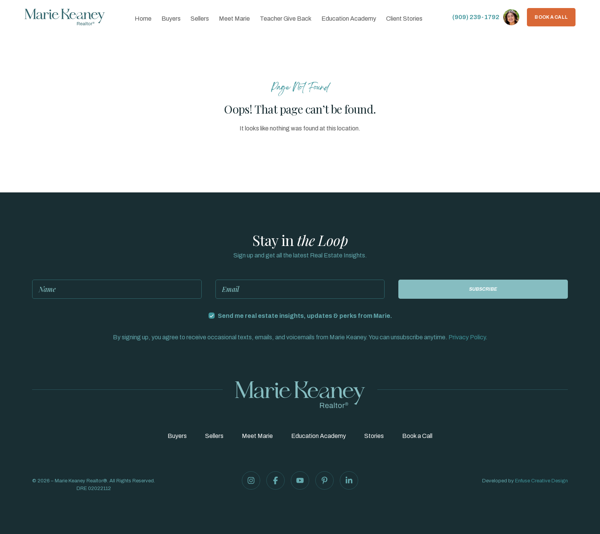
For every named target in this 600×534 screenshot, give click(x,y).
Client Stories (404, 18)
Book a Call (551, 17)
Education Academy (348, 18)
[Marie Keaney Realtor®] (64, 17)
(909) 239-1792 (475, 17)
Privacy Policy (467, 337)
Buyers (171, 18)
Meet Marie (234, 18)
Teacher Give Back (285, 18)
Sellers (200, 18)
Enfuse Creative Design (541, 481)
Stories (374, 436)
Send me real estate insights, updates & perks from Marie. (305, 316)
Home (143, 18)
